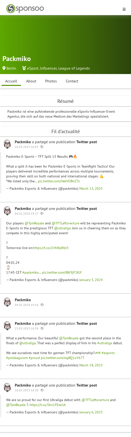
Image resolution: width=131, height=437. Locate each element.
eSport (32, 68)
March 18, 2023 (91, 365)
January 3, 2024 (91, 280)
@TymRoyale (34, 223)
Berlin (11, 68)
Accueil (11, 80)
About (31, 80)
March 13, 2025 (91, 188)
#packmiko (30, 272)
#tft (98, 353)
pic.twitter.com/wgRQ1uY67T (62, 358)
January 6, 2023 (91, 412)
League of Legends (74, 68)
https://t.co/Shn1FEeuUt (48, 405)
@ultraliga (62, 228)
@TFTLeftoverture (65, 223)
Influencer (48, 68)
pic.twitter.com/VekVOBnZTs (59, 181)
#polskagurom (17, 358)
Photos (51, 80)
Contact (72, 80)
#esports (108, 353)
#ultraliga (104, 343)
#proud (34, 358)
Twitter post (86, 141)
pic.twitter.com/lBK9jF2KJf (61, 272)
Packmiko (23, 141)
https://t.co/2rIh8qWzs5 (51, 248)
